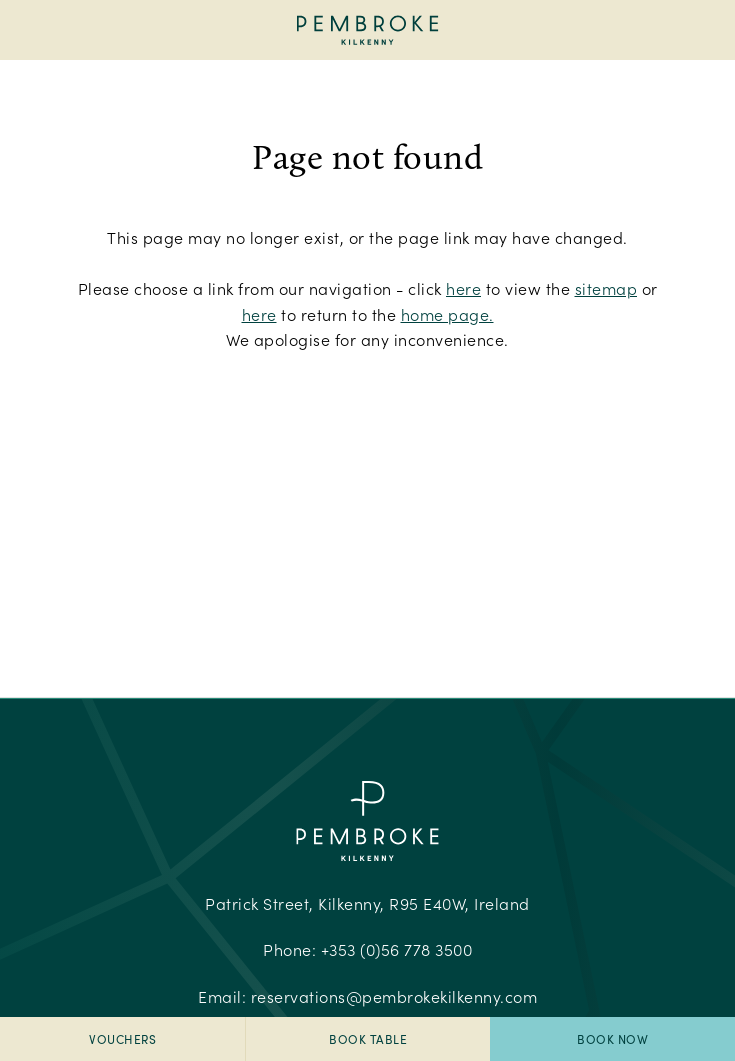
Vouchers (122, 1039)
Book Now (612, 1039)
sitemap (606, 288)
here (463, 288)
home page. (447, 314)
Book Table (368, 1039)
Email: (367, 996)
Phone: (367, 949)
